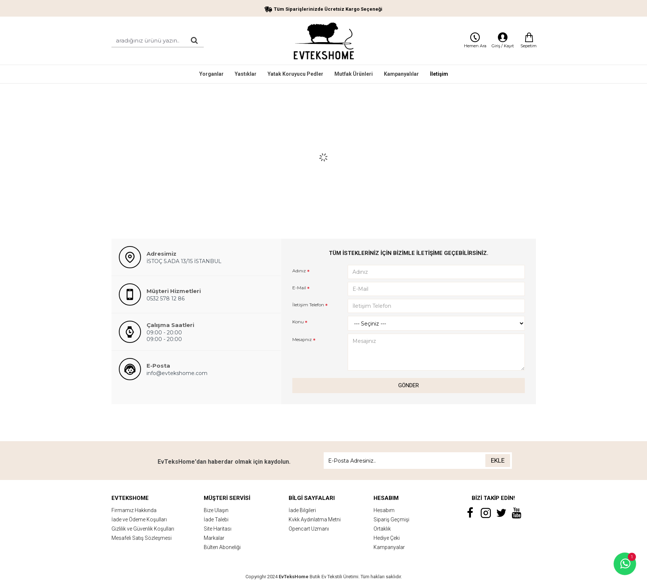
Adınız (299, 270)
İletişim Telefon (308, 304)
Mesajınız (302, 339)
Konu (298, 321)
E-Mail (299, 287)
